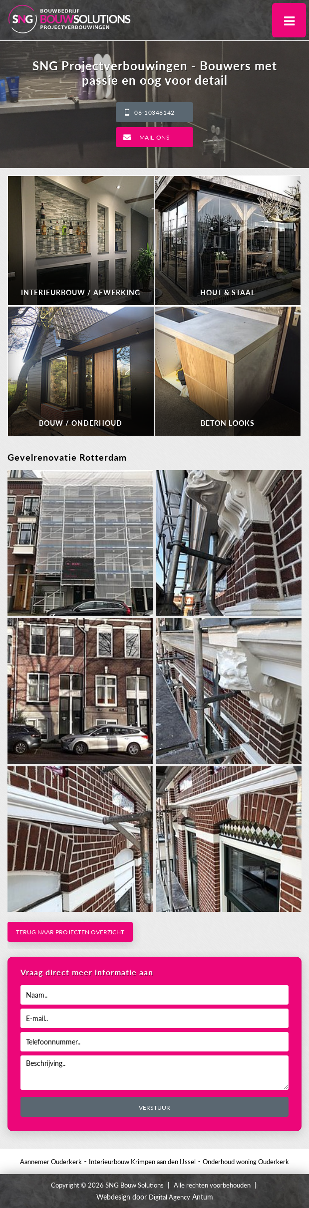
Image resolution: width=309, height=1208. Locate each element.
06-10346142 (154, 112)
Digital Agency (169, 1197)
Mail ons (154, 137)
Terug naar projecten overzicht (70, 932)
